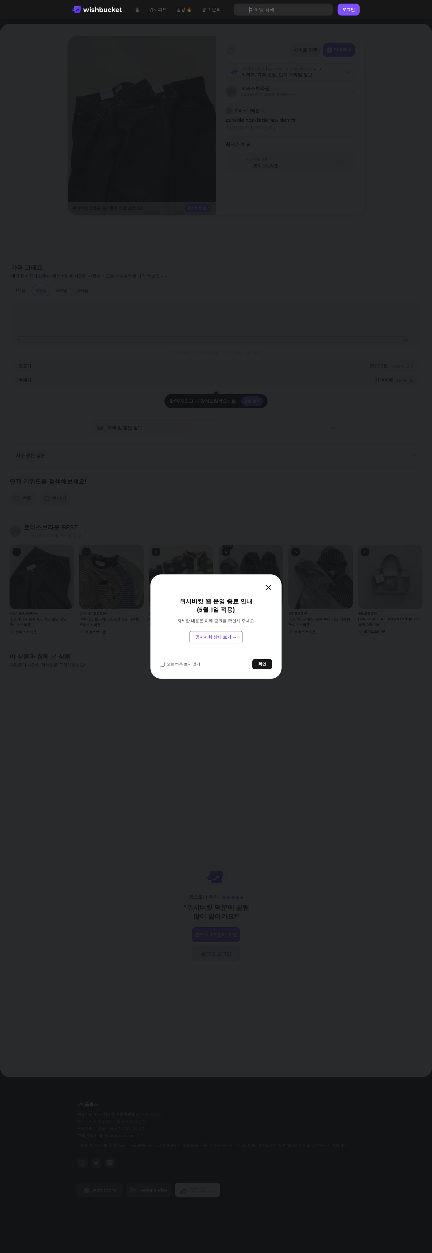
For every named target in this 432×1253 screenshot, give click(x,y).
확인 (262, 664)
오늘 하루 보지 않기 (180, 664)
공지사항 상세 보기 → (216, 637)
